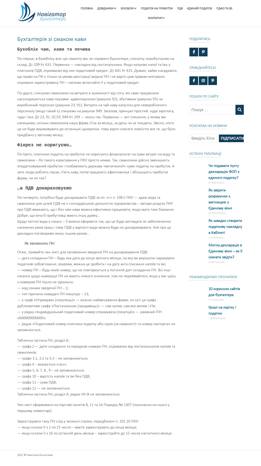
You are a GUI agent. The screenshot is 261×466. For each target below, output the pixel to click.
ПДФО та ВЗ (224, 8)
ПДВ (180, 8)
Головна (87, 8)
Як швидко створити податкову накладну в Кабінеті (225, 227)
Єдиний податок (199, 8)
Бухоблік (127, 8)
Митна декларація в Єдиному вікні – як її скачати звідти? (225, 251)
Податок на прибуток (157, 8)
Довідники (105, 8)
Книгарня (155, 18)
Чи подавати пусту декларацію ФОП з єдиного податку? (223, 172)
